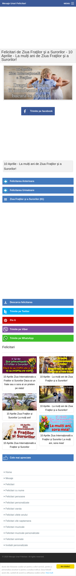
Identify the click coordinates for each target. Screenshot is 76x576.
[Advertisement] (38, 27)
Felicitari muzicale (14, 527)
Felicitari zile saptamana (17, 521)
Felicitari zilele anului (15, 515)
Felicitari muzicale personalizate (21, 533)
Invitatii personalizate (16, 545)
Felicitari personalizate (16, 502)
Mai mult (49, 573)
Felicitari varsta (13, 508)
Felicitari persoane (14, 496)
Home (8, 472)
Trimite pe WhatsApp (22, 338)
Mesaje (8, 478)
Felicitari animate (13, 539)
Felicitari (9, 484)
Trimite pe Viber (19, 329)
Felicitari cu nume (14, 490)
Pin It (13, 320)
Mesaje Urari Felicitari (14, 3)
